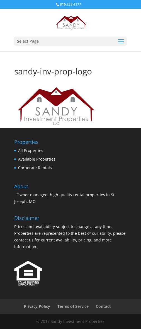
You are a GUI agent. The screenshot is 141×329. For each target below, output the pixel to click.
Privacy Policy (37, 306)
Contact (103, 306)
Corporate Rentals (35, 167)
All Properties (30, 150)
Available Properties (36, 159)
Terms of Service (73, 306)
